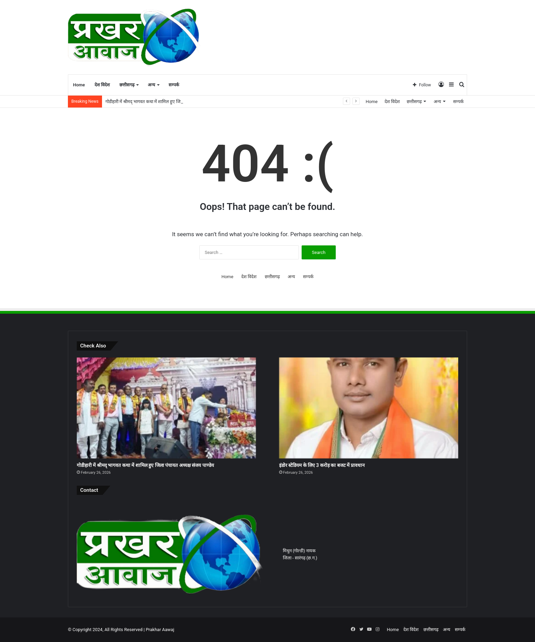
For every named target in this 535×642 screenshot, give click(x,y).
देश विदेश (102, 84)
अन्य (151, 84)
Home (79, 84)
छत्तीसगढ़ (126, 84)
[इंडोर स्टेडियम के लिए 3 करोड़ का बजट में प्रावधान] (368, 407)
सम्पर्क (174, 84)
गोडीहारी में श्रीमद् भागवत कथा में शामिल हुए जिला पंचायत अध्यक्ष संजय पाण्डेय (145, 465)
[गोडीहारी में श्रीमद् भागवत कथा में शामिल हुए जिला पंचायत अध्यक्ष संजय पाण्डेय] (166, 407)
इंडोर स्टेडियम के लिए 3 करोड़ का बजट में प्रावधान (322, 465)
